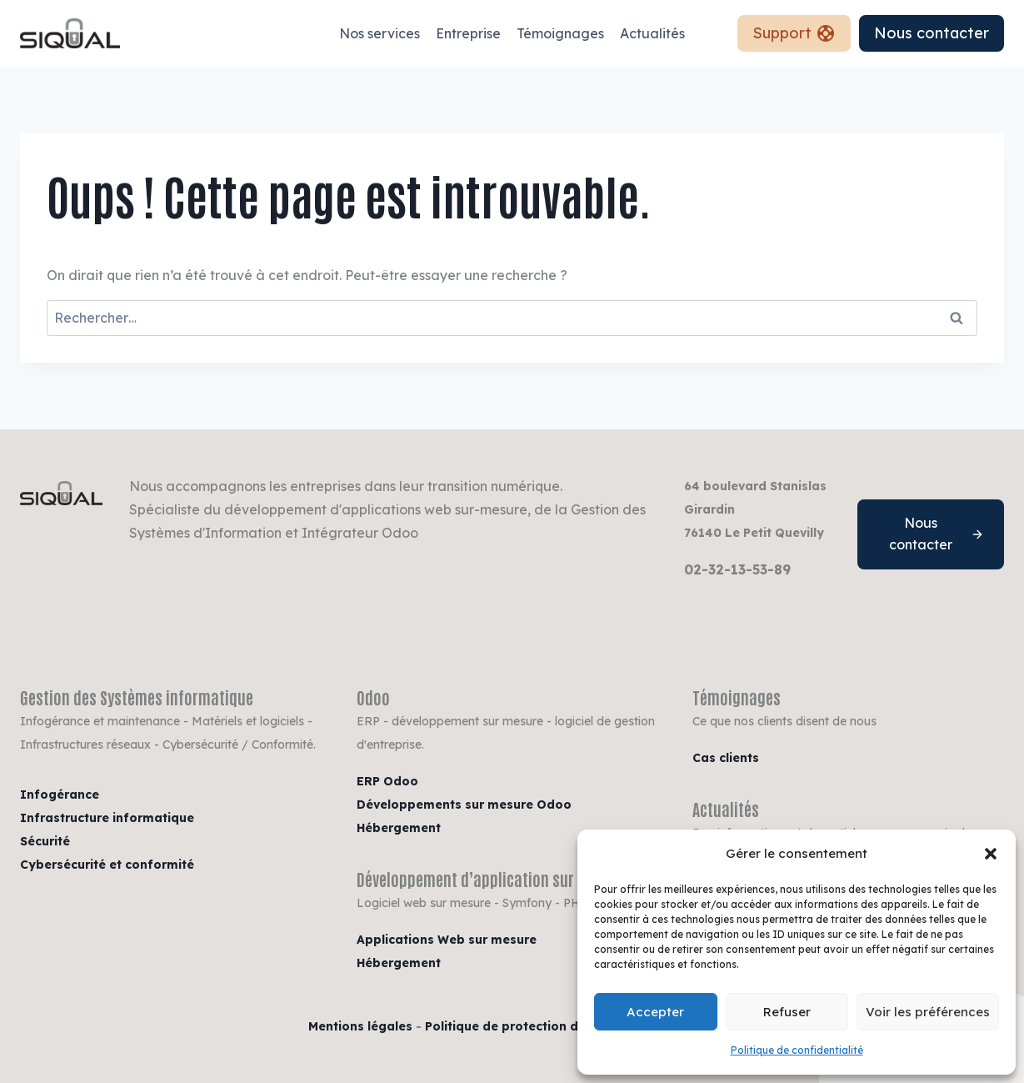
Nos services (379, 33)
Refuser (787, 1012)
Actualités (652, 33)
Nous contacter (931, 33)
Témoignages (560, 33)
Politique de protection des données (537, 1026)
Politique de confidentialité (797, 1050)
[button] (990, 853)
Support (794, 33)
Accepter (655, 1012)
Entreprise (468, 33)
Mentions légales (360, 1026)
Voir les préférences (928, 1012)
